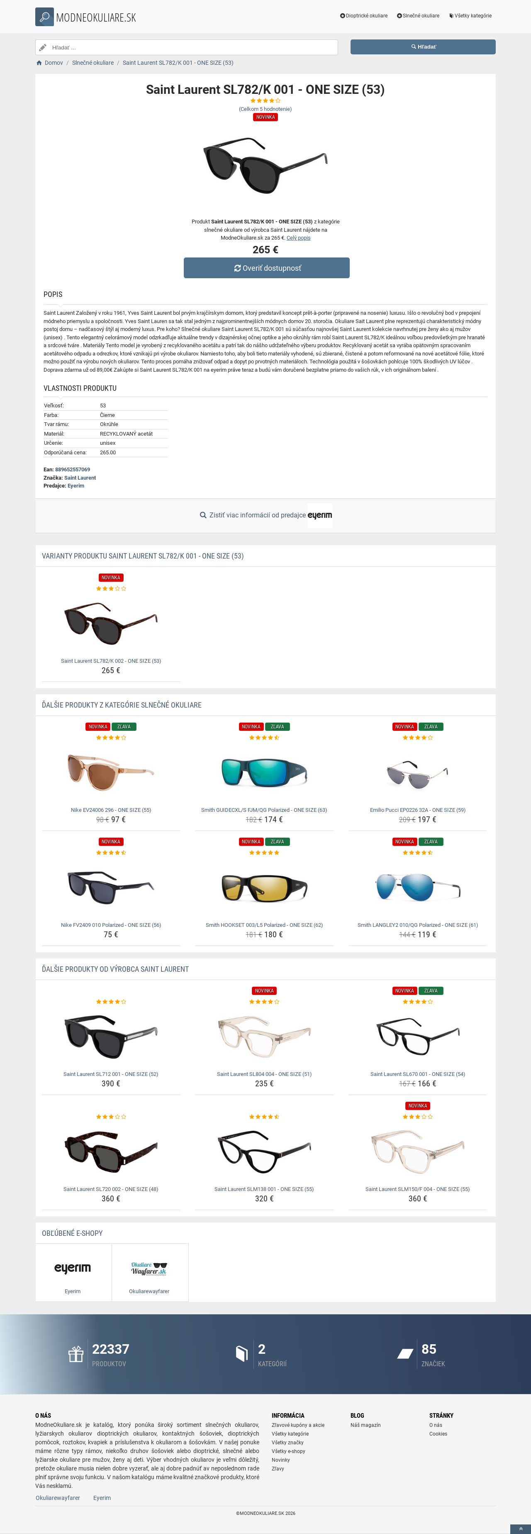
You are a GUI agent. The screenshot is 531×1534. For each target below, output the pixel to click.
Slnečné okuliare (417, 16)
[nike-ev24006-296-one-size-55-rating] (111, 738)
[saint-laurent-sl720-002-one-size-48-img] (111, 1152)
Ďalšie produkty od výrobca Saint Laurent (115, 969)
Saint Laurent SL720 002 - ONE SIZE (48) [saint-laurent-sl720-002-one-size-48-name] (110, 1189)
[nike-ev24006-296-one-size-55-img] (111, 773)
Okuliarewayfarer (58, 1498)
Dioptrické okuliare (363, 16)
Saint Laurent (80, 478)
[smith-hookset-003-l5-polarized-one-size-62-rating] (264, 853)
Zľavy (278, 1469)
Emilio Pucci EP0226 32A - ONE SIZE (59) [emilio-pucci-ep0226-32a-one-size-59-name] (418, 810)
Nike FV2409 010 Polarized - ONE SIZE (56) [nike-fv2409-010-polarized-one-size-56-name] (111, 925)
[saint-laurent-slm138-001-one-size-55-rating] (264, 1117)
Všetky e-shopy (288, 1451)
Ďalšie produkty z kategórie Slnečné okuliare (122, 705)
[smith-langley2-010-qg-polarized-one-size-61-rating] (418, 853)
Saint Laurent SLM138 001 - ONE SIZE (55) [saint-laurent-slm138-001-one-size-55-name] (264, 1189)
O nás (435, 1425)
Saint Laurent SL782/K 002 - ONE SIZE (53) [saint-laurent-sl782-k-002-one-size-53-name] (111, 661)
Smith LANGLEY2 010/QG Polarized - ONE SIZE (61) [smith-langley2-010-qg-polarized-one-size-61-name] (418, 925)
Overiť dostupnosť (267, 268)
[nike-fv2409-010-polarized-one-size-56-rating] (111, 853)
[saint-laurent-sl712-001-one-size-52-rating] (111, 1002)
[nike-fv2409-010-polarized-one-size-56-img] (111, 888)
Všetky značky (288, 1443)
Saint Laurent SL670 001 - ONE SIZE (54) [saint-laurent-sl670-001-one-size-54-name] (417, 1074)
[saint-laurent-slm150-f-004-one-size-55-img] (418, 1152)
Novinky (281, 1460)
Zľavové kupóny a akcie (298, 1425)
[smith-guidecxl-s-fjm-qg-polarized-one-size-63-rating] (264, 738)
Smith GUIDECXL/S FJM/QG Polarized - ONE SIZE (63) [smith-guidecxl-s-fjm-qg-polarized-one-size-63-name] (264, 810)
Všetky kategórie (470, 16)
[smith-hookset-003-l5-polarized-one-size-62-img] (264, 888)
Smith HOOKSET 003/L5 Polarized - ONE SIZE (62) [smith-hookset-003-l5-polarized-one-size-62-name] (264, 925)
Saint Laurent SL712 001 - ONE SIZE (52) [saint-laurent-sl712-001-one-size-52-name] (110, 1074)
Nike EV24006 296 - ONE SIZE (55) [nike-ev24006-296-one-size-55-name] (111, 810)
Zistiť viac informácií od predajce (265, 515)
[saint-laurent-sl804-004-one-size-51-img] (264, 1037)
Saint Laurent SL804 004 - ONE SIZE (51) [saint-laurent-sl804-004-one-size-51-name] (264, 1074)
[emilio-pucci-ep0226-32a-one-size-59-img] (418, 773)
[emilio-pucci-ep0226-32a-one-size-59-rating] (418, 738)
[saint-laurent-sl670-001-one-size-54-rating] (418, 1002)
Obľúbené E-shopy (72, 1233)
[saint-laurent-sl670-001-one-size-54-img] (418, 1037)
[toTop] (520, 1529)
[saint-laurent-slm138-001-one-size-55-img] (264, 1152)
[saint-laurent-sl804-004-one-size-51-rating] (264, 1002)
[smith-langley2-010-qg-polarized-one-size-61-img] (418, 888)
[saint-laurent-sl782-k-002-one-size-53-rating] (111, 589)
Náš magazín (366, 1425)
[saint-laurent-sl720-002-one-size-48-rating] (111, 1117)
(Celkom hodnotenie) (265, 109)
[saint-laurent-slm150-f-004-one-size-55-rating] (418, 1117)
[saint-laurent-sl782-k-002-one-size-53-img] (111, 624)
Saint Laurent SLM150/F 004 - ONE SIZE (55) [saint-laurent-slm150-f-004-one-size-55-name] (417, 1189)
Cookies (438, 1434)
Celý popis (299, 238)
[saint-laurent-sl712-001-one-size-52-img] (111, 1037)
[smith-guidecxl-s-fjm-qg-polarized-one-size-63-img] (264, 773)
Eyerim (76, 486)
